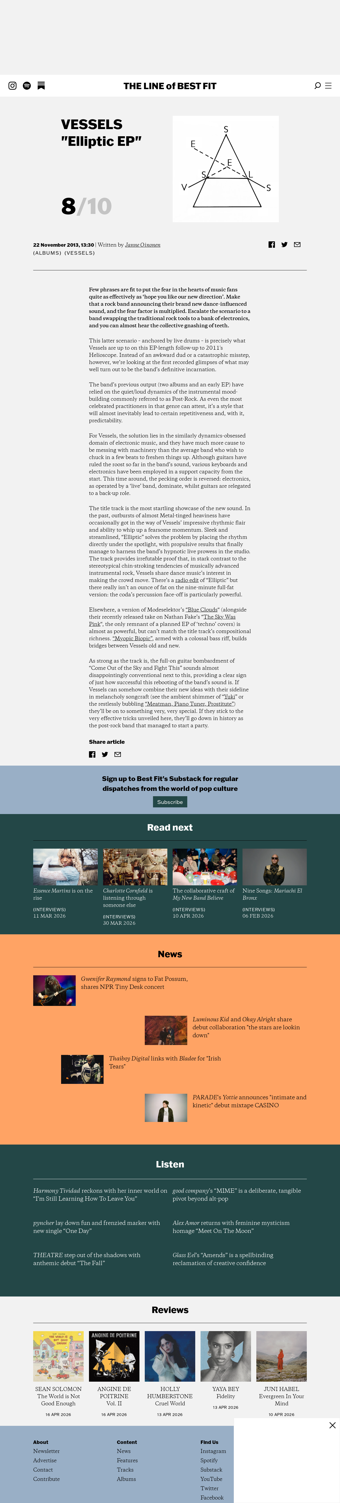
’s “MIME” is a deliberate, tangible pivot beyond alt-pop (237, 1195)
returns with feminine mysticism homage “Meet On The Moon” (231, 1227)
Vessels (91, 124)
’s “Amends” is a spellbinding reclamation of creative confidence (223, 1259)
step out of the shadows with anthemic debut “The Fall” (87, 1259)
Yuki (229, 697)
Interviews (49, 909)
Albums (47, 253)
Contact (43, 1470)
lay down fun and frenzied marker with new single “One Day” (96, 1227)
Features (127, 1460)
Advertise (45, 1460)
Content (127, 1442)
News (124, 1451)
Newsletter (46, 1451)
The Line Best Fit (170, 85)
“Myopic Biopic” (132, 638)
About (40, 1442)
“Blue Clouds (202, 610)
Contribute (46, 1479)
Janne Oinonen (142, 245)
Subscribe (170, 801)
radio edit (187, 580)
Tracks (125, 1470)
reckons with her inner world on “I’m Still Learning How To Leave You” (100, 1195)
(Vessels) (80, 253)
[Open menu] (328, 86)
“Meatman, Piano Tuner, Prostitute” (189, 704)
